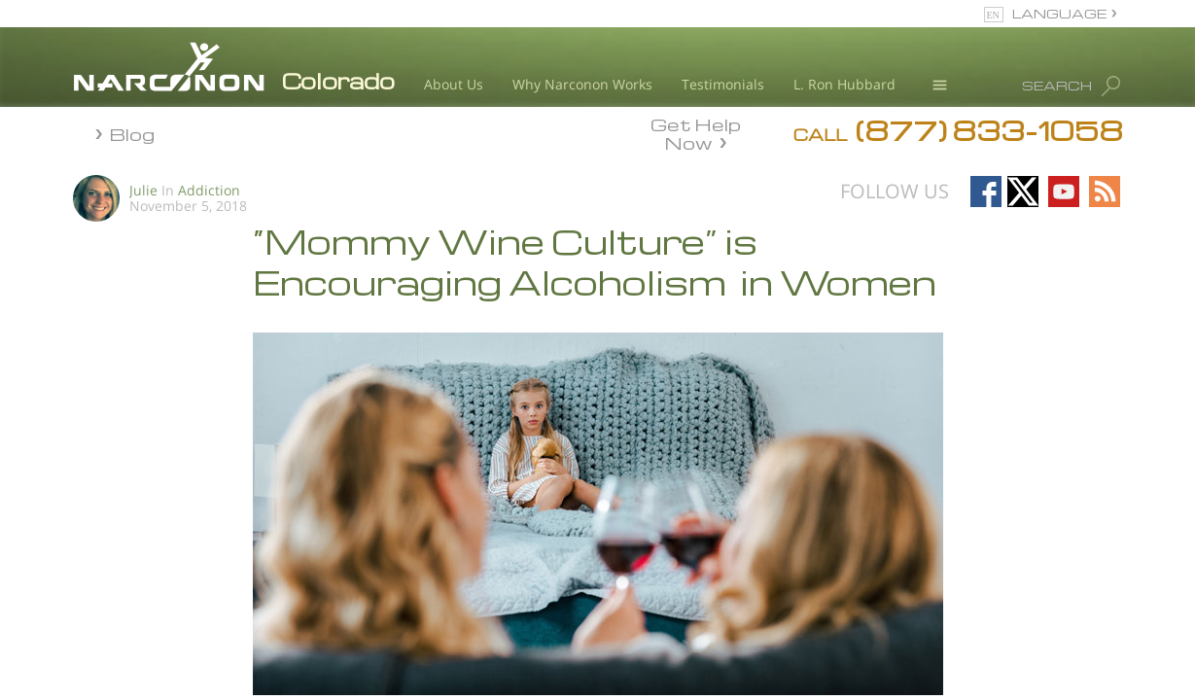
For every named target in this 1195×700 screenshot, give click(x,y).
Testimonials (723, 84)
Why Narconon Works (582, 84)
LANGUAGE (1059, 13)
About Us (453, 84)
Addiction (209, 190)
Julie (143, 190)
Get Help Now (695, 132)
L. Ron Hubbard (844, 84)
